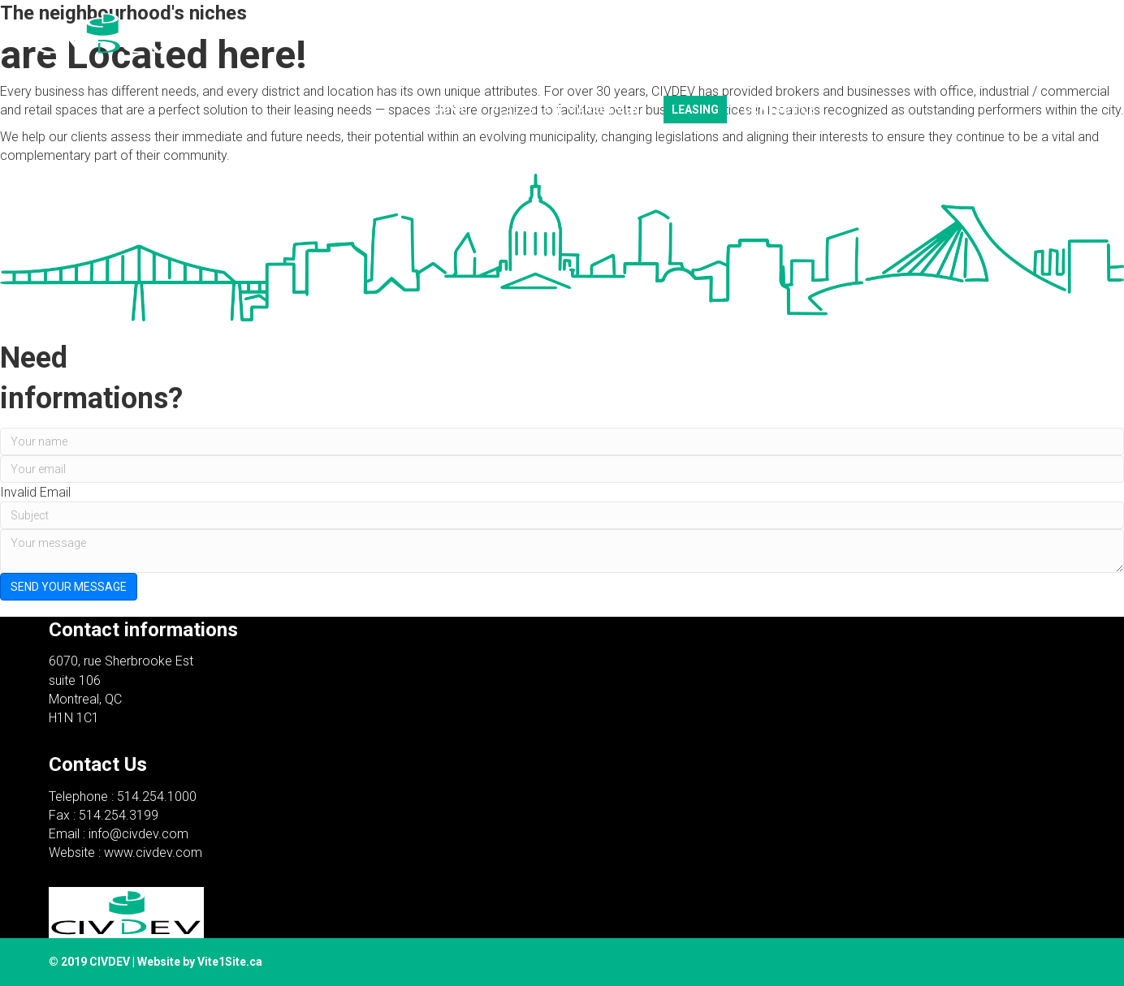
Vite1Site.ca (229, 961)
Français (801, 75)
